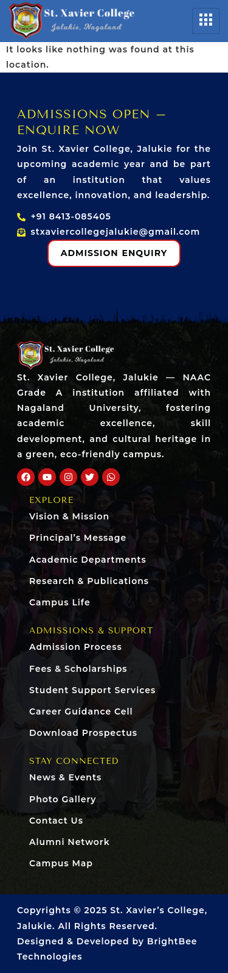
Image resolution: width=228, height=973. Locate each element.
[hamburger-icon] (205, 21)
